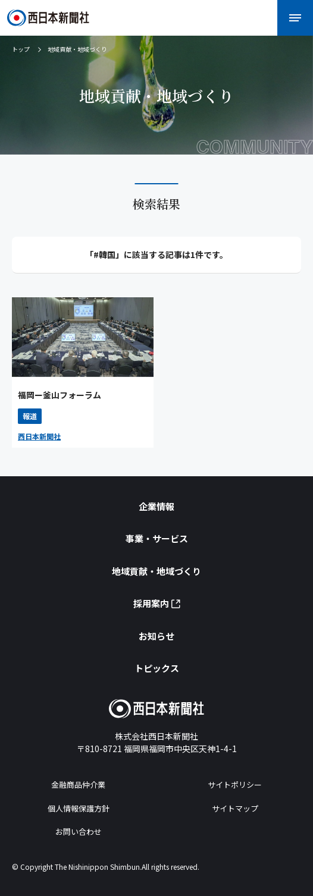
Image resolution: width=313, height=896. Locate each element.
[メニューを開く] (295, 18)
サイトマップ (235, 808)
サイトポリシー (235, 784)
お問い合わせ (78, 831)
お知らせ (156, 636)
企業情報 (156, 506)
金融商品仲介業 (78, 784)
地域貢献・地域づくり (156, 571)
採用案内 (156, 603)
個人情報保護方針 (78, 808)
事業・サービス (157, 538)
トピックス (156, 668)
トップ (21, 49)
